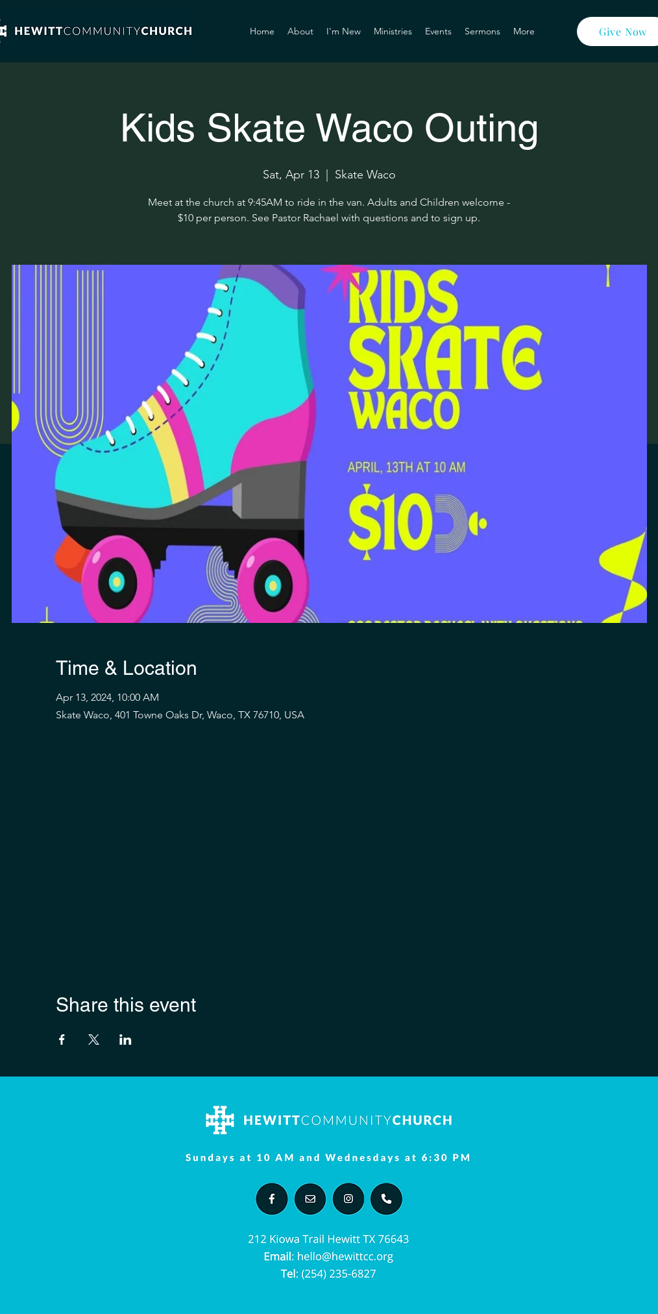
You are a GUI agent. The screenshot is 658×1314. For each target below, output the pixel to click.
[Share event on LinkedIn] (125, 1039)
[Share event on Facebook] (62, 1039)
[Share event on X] (94, 1039)
